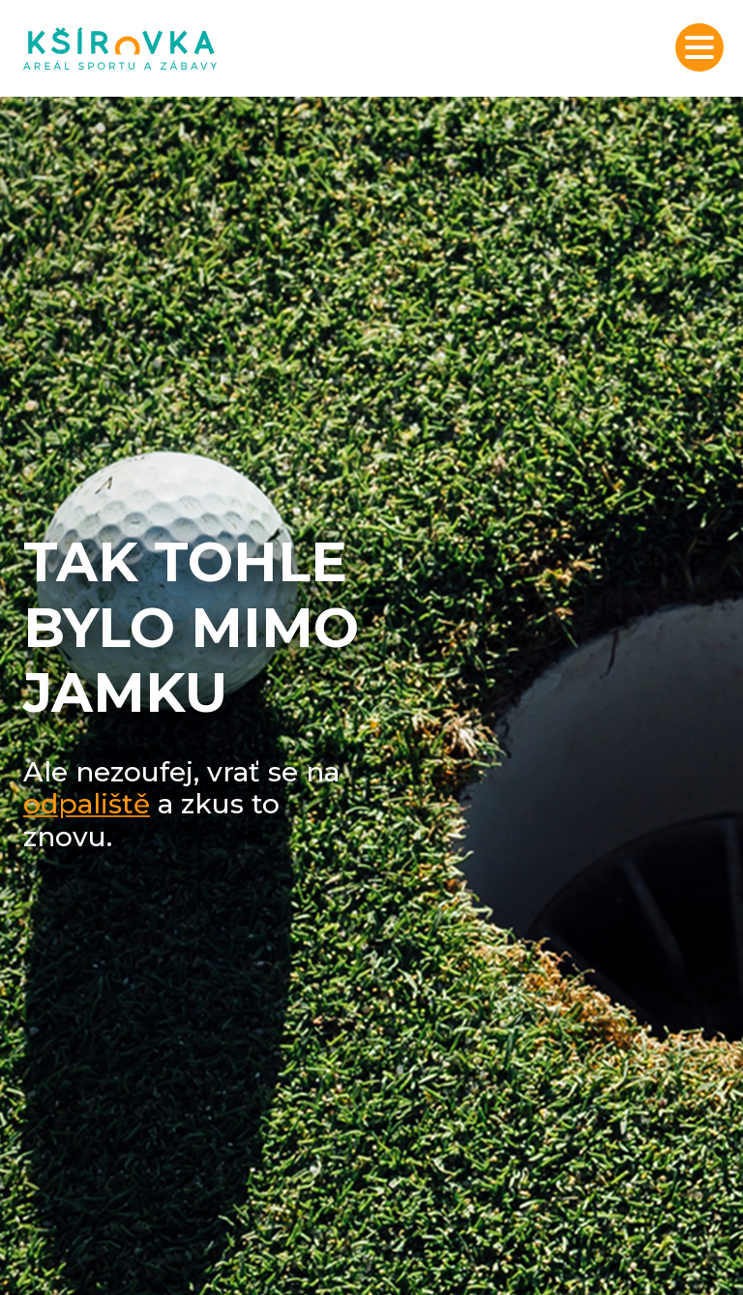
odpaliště (86, 803)
